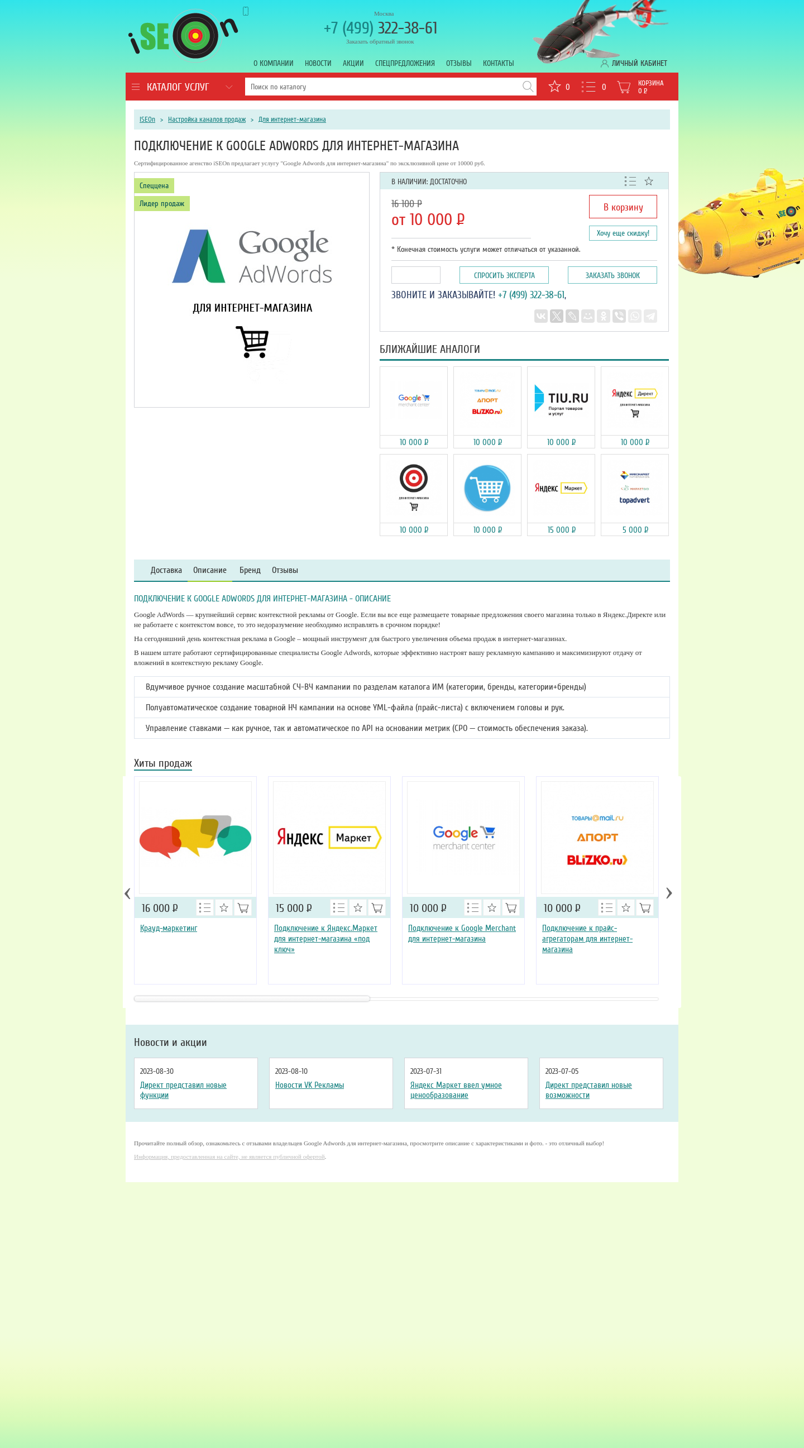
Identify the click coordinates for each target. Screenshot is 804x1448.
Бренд (250, 570)
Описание (210, 570)
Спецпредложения (405, 63)
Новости (318, 63)
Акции (353, 63)
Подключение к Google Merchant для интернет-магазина (462, 933)
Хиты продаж (163, 764)
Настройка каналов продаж (207, 119)
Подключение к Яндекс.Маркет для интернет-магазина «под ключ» (325, 938)
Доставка (166, 570)
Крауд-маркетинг (168, 928)
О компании (273, 63)
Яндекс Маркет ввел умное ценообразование (456, 1090)
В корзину (623, 207)
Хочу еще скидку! (623, 233)
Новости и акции (170, 1042)
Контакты (498, 63)
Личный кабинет (639, 63)
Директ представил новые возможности (588, 1090)
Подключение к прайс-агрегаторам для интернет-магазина (587, 938)
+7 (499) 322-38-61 (531, 295)
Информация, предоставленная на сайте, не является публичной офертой (229, 1156)
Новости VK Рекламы (309, 1085)
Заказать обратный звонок (380, 41)
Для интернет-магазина (292, 119)
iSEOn (147, 119)
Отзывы (459, 63)
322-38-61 (380, 28)
